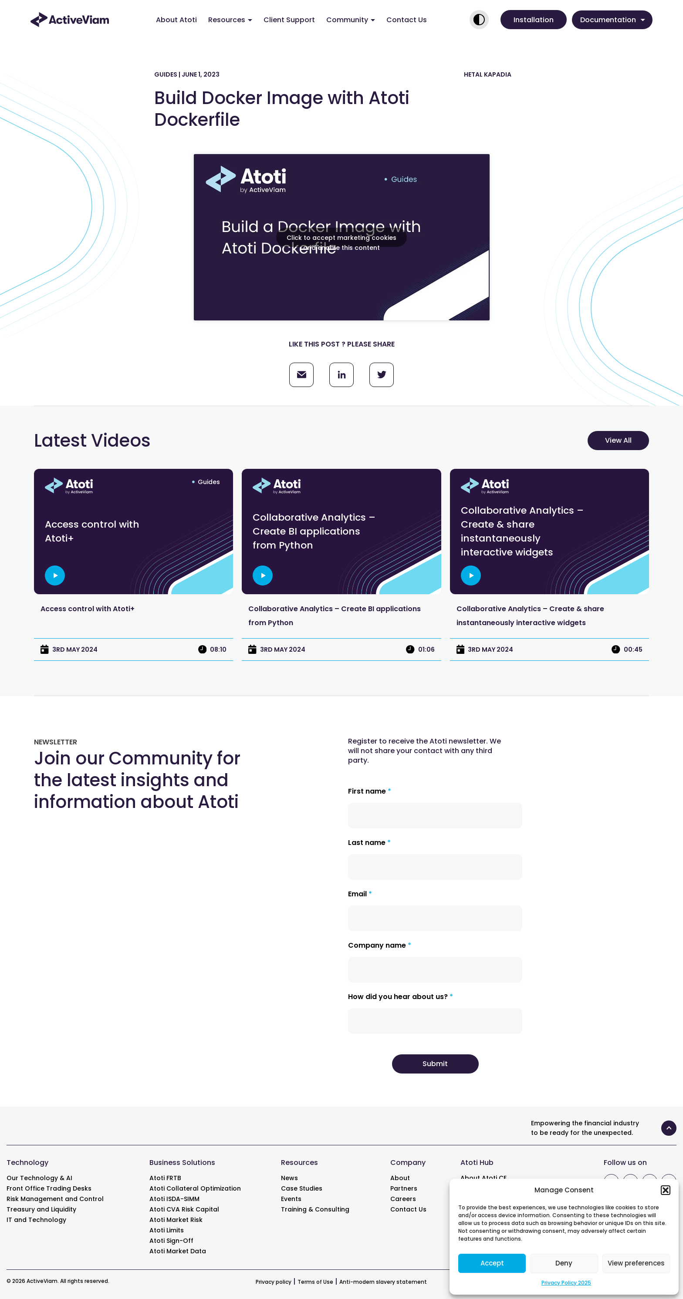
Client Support (289, 20)
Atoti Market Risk (176, 1219)
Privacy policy (273, 1282)
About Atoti (176, 20)
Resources (230, 19)
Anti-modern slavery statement (383, 1282)
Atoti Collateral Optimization (195, 1188)
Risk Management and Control (55, 1199)
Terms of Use (315, 1282)
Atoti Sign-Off (171, 1240)
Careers (403, 1199)
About (400, 1178)
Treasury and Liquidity (41, 1209)
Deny (563, 1263)
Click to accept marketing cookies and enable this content (341, 240)
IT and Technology (36, 1219)
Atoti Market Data (177, 1251)
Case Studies (301, 1188)
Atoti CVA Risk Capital (184, 1209)
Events (291, 1199)
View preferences (636, 1263)
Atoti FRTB (165, 1178)
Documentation (612, 20)
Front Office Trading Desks (49, 1188)
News (289, 1178)
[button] (665, 1190)
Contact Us (406, 20)
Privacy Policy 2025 (566, 1282)
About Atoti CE (483, 1178)
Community (350, 19)
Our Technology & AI (39, 1178)
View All (618, 440)
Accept (492, 1263)
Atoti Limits (166, 1230)
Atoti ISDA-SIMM (174, 1199)
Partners (403, 1188)
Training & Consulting (315, 1209)
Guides (209, 482)
